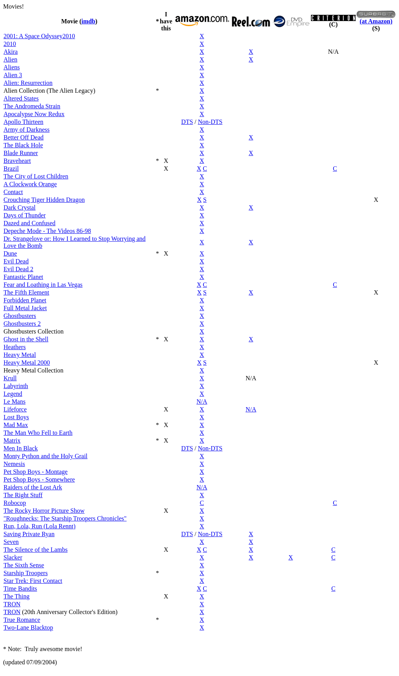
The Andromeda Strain (32, 106)
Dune (10, 253)
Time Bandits (20, 588)
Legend (13, 393)
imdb (88, 21)
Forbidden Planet (25, 300)
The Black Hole (23, 145)
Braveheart (17, 160)
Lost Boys (16, 417)
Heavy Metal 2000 (27, 362)
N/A (201, 401)
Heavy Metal (20, 354)
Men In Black (21, 448)
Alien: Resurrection (28, 82)
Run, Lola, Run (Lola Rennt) (40, 526)
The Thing (17, 596)
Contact (13, 192)
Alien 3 (13, 75)
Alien (11, 59)
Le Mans (14, 401)
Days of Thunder (25, 215)
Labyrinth (16, 386)
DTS (187, 121)
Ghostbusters (20, 315)
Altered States (21, 98)
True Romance (22, 619)
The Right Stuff (23, 495)
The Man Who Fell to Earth (38, 432)
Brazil (11, 168)
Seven (11, 541)
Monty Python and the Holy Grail (46, 456)
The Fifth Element (26, 292)
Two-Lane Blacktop (28, 627)
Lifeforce (15, 409)
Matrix (12, 440)
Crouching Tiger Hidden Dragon (44, 199)
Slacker (13, 557)
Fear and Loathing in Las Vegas (43, 284)
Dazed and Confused (29, 223)
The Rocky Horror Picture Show (44, 510)
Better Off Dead (24, 137)
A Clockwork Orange (30, 184)
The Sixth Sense (24, 565)
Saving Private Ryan (29, 534)
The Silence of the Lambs (35, 549)
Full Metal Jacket (25, 308)
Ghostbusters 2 (22, 323)
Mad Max (16, 425)
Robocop (15, 502)
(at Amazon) (376, 21)
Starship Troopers (26, 573)
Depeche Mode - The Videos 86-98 (47, 231)
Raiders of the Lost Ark (33, 487)
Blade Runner (21, 153)
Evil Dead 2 (18, 269)
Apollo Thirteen (23, 121)
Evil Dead (16, 261)
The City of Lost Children (36, 176)
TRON (12, 604)
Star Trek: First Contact (33, 580)
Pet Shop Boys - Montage (35, 471)
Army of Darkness (26, 129)
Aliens (12, 67)
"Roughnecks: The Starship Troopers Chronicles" (65, 518)
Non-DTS (210, 121)
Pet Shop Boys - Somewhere (39, 479)
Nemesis (14, 464)
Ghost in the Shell (26, 339)
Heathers (15, 347)
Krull (10, 378)
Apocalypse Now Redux (34, 114)
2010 (69, 36)
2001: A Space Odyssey (33, 36)
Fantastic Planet (23, 277)
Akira (11, 51)
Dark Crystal (19, 207)
